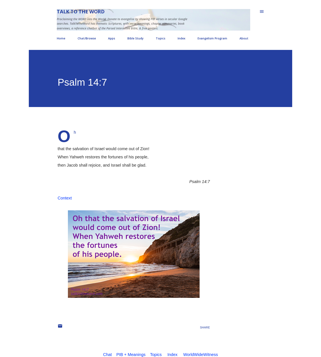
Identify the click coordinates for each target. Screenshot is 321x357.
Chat (107, 354)
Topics (160, 38)
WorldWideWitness (200, 354)
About (244, 38)
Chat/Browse (87, 38)
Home (61, 38)
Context (65, 198)
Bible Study (135, 38)
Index (181, 38)
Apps (111, 38)
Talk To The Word (81, 11)
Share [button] (205, 327)
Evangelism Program (212, 38)
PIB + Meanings (131, 354)
